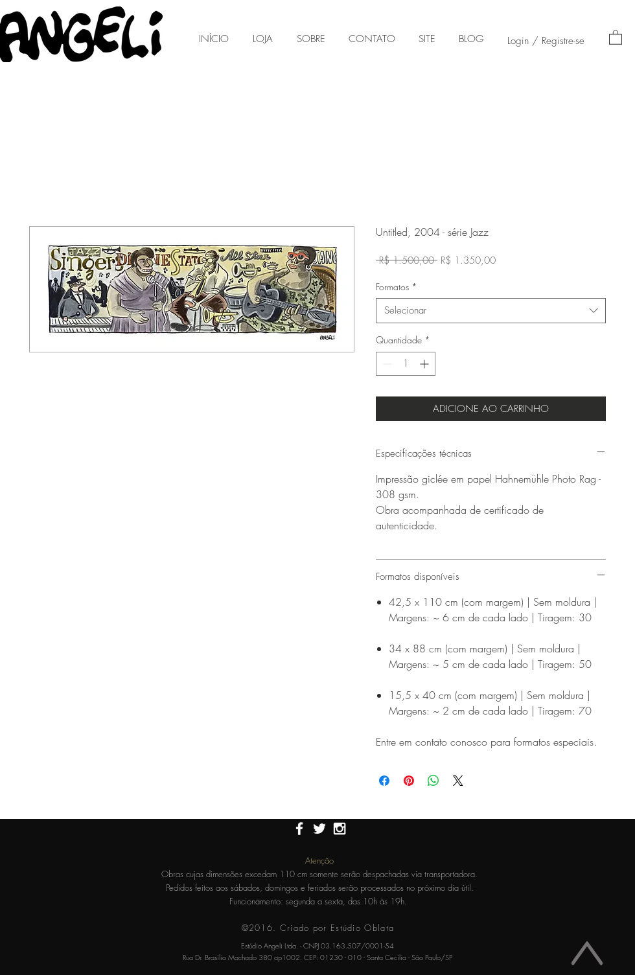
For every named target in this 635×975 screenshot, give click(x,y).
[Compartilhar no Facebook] (384, 780)
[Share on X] (458, 780)
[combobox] (491, 310)
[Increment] (425, 363)
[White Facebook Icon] (299, 828)
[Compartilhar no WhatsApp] (433, 780)
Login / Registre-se (545, 40)
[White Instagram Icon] (339, 828)
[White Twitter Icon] (319, 828)
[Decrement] (386, 363)
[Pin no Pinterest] (409, 780)
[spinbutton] (405, 363)
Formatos (396, 287)
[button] (615, 37)
